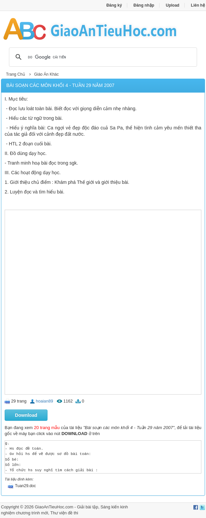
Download (26, 415)
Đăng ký (114, 5)
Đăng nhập (144, 5)
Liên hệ (198, 5)
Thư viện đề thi (64, 513)
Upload (172, 5)
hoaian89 (44, 401)
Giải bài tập (87, 507)
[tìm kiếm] (102, 57)
